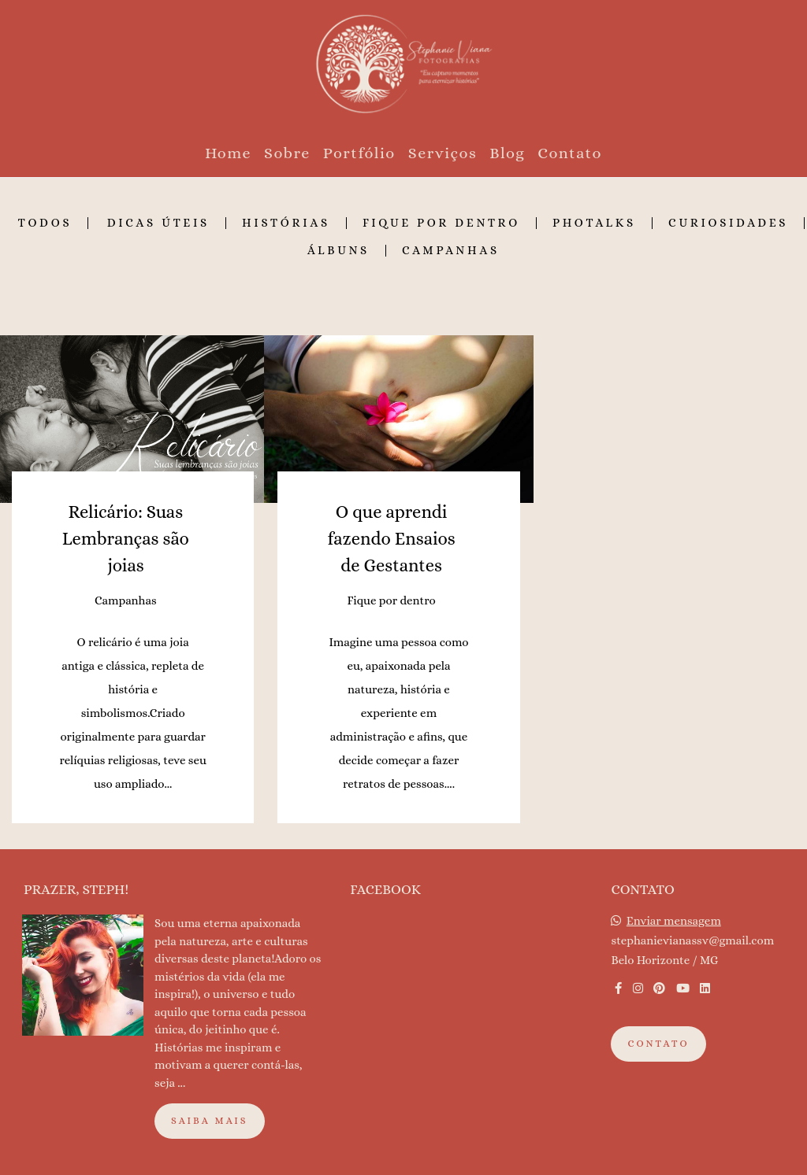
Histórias (286, 223)
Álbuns (338, 251)
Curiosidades (728, 223)
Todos (45, 223)
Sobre (287, 153)
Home (228, 153)
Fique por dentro (441, 223)
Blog (507, 153)
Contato (569, 153)
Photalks (594, 223)
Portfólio (359, 153)
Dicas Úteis (158, 223)
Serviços (443, 153)
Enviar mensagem (674, 921)
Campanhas (451, 251)
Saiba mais (209, 1120)
